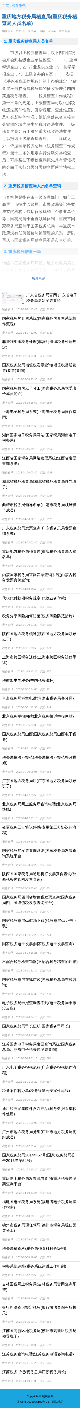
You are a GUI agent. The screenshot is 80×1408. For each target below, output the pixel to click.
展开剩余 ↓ (40, 278)
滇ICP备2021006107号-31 (33, 1401)
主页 (5, 6)
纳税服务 (7, 31)
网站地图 (57, 1401)
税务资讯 (19, 6)
